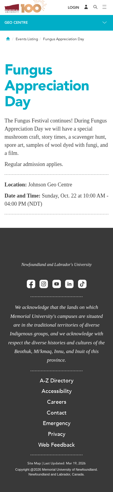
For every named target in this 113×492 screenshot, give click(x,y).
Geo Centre (16, 22)
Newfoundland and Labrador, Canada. (57, 474)
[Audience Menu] (86, 8)
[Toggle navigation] (104, 7)
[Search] (95, 8)
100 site (34, 7)
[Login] (73, 8)
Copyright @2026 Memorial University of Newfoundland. (56, 469)
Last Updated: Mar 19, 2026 (64, 463)
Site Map (34, 463)
